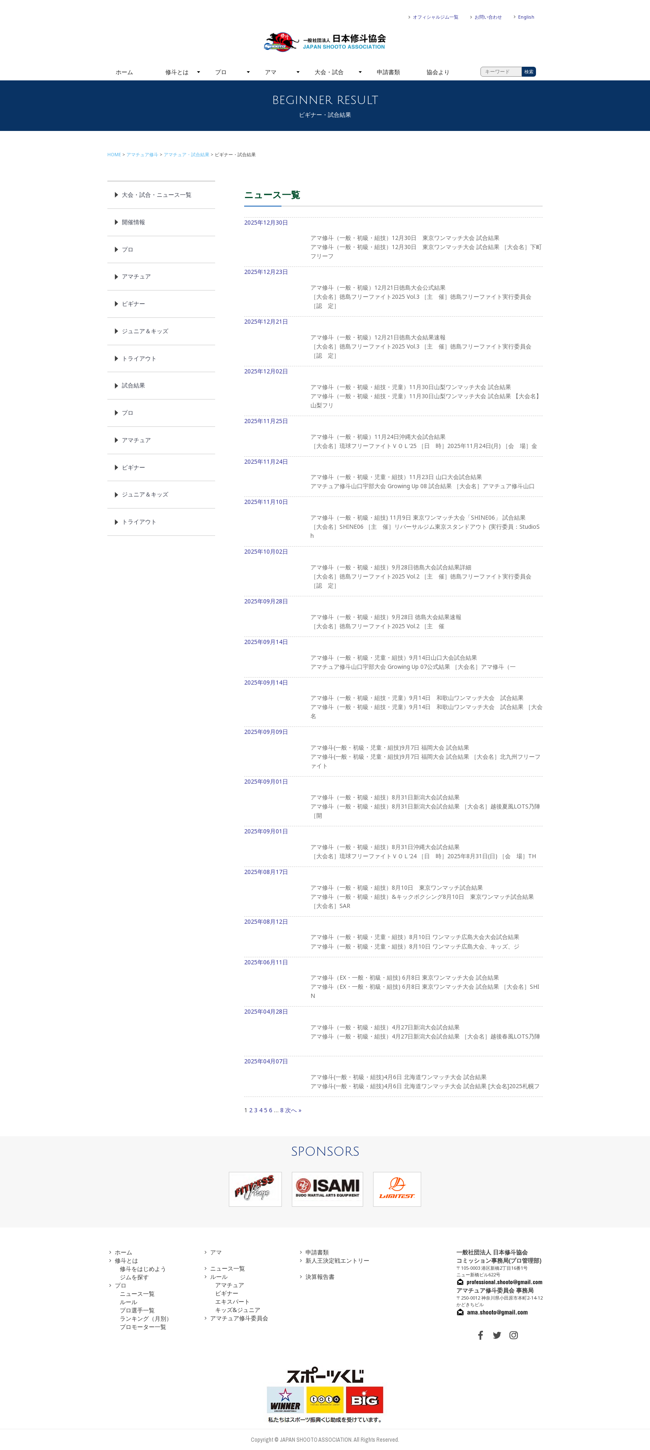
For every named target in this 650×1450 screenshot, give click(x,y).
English (526, 17)
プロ (221, 72)
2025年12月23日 (393, 292)
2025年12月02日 (393, 391)
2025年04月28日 (393, 1031)
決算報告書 (320, 1277)
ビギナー (133, 303)
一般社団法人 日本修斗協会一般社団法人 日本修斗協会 (325, 42)
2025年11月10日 (393, 522)
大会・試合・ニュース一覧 (157, 194)
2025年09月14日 (393, 658)
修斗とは (177, 72)
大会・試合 (329, 72)
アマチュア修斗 (142, 154)
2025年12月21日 (393, 341)
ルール (128, 1302)
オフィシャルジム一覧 (435, 17)
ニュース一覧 (137, 1293)
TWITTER (497, 1335)
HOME (114, 154)
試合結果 (133, 385)
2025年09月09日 (393, 752)
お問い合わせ (488, 17)
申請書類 (388, 72)
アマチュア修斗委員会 (239, 1318)
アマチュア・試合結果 (186, 154)
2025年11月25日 (393, 437)
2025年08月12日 (393, 937)
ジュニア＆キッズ (145, 331)
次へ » (293, 1110)
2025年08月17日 (393, 892)
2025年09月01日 (393, 801)
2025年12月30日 (393, 242)
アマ (270, 72)
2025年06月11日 (393, 982)
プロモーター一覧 (143, 1327)
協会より (438, 72)
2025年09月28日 (393, 617)
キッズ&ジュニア (237, 1310)
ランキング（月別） (146, 1318)
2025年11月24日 (393, 477)
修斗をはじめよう (143, 1269)
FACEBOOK (480, 1335)
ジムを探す (134, 1277)
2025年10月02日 (393, 571)
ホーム (124, 72)
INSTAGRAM (513, 1335)
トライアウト (139, 358)
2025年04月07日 (393, 1077)
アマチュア (136, 276)
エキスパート (232, 1301)
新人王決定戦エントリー (337, 1260)
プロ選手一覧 (137, 1310)
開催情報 (133, 222)
